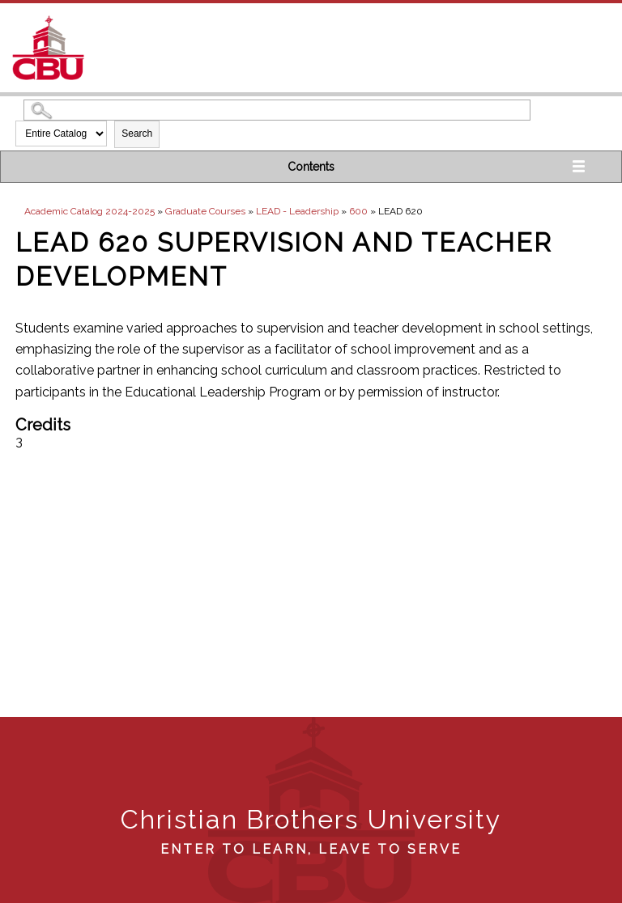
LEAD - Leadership (297, 211)
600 (358, 211)
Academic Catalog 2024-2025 (89, 211)
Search (136, 133)
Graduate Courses (205, 211)
